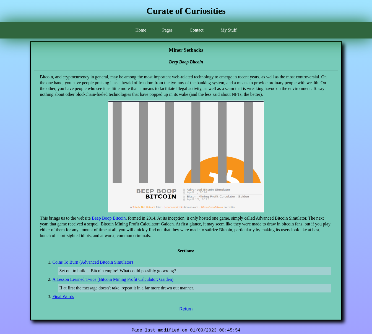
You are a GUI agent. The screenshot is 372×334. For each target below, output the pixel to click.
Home (141, 30)
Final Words (63, 296)
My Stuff (228, 30)
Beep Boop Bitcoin (109, 218)
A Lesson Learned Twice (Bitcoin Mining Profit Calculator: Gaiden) (112, 279)
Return (185, 309)
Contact (197, 30)
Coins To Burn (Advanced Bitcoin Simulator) (92, 262)
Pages (167, 30)
